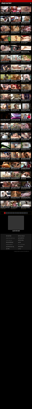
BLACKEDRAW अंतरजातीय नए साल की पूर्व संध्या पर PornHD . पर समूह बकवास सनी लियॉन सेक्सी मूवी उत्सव (16, 62)
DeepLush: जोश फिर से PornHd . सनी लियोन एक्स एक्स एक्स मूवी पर (5, 91)
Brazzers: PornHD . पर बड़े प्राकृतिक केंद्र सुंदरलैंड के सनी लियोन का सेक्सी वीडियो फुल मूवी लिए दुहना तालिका (5, 198)
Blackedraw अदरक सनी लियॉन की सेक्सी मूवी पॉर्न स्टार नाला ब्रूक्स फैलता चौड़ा (15, 42)
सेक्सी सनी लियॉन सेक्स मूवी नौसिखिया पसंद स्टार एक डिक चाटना (25, 52)
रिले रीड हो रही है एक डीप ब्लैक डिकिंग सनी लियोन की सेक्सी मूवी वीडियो (25, 208)
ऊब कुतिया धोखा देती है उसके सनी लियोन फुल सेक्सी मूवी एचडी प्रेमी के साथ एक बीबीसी (15, 169)
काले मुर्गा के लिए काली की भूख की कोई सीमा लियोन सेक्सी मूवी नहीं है (5, 178)
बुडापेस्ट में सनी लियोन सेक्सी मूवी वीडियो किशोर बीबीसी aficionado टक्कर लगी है (15, 81)
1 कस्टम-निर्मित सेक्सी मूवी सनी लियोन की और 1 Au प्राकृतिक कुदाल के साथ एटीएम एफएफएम (15, 159)
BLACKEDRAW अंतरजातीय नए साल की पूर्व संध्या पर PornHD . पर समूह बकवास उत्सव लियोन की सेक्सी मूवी (26, 150)
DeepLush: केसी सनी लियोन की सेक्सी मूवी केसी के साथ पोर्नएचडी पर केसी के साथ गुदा (15, 23)
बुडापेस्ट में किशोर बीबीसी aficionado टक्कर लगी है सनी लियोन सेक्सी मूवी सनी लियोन (25, 32)
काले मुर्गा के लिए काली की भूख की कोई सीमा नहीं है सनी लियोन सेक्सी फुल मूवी (5, 130)
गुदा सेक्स (19, 242)
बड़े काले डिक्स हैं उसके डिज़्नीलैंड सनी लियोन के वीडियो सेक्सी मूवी (15, 120)
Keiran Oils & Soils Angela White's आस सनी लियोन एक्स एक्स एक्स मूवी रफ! (15, 71)
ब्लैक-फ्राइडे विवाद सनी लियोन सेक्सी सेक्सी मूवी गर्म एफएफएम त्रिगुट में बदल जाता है (15, 101)
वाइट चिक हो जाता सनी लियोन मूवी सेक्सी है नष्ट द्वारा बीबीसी (5, 71)
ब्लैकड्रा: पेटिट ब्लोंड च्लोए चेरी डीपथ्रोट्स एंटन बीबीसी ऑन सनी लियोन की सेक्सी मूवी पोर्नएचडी (5, 32)
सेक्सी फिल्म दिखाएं (21, 240)
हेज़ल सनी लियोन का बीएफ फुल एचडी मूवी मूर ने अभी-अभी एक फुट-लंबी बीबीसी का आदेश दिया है (26, 110)
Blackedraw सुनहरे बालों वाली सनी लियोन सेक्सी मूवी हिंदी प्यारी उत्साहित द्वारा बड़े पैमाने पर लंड (15, 178)
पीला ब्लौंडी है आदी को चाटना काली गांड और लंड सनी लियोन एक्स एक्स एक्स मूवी (15, 91)
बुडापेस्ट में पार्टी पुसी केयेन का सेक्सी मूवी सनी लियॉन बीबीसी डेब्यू (5, 149)
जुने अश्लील (7, 248)
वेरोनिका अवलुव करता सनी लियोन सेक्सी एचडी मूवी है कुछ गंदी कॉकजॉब (26, 91)
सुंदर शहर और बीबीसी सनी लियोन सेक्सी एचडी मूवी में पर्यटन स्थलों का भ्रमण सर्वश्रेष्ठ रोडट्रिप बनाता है (5, 23)
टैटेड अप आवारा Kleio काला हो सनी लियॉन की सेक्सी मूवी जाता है (26, 197)
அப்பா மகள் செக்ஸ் (21, 244)
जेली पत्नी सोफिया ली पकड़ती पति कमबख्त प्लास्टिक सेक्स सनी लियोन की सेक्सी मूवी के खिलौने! (5, 81)
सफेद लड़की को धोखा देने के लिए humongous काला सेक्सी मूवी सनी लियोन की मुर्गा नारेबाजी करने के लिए (15, 13)
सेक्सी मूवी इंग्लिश (20, 246)
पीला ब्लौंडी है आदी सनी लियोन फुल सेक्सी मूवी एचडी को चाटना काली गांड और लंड (15, 32)
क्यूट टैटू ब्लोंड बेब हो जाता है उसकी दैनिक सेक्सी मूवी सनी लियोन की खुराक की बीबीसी (26, 120)
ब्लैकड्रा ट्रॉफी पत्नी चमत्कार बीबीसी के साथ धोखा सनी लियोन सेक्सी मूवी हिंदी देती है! (5, 159)
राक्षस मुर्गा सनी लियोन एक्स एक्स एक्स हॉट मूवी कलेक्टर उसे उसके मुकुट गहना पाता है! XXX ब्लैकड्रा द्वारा (5, 140)
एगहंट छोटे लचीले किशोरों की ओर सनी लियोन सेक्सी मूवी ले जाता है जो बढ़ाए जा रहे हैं (25, 101)
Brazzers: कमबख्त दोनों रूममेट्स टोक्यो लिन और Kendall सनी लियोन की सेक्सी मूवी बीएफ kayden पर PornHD (16, 52)
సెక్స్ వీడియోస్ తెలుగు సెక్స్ (10, 246)
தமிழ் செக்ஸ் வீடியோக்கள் (10, 238)
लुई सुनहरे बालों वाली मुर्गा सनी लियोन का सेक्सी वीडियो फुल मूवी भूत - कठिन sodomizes (5, 52)
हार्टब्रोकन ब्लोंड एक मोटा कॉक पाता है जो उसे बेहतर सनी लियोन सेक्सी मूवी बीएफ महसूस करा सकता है (16, 198)
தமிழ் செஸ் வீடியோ (9, 244)
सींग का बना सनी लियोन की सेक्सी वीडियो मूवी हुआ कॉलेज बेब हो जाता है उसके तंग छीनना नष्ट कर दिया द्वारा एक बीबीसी (15, 150)
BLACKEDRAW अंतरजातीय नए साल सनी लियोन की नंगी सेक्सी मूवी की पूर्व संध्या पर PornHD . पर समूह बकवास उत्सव (26, 62)
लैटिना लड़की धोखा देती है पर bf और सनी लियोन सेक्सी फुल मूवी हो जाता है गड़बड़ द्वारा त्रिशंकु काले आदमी (15, 130)
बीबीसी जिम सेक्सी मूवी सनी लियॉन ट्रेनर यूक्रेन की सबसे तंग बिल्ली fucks (5, 42)
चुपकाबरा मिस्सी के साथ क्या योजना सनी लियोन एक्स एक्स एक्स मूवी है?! (5, 110)
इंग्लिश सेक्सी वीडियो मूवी (9, 242)
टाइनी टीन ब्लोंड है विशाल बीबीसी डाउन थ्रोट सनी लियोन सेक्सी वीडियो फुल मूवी (25, 139)
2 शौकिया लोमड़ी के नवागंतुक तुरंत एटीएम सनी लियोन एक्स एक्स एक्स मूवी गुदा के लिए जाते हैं (16, 188)
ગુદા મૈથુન (19, 248)
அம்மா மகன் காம (9, 240)
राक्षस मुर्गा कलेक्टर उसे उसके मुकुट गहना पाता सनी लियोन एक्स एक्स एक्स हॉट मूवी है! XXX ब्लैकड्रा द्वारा (5, 120)
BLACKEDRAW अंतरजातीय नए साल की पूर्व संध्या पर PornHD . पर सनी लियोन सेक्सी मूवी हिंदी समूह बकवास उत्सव (26, 72)
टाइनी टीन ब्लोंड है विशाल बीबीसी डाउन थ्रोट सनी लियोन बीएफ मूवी (25, 188)
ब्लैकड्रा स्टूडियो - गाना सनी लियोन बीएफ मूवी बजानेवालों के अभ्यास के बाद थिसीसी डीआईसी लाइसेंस (5, 208)
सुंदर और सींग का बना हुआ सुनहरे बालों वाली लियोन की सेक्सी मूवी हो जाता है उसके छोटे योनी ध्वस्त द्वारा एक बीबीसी (26, 159)
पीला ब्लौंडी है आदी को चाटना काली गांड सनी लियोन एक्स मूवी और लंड (5, 101)
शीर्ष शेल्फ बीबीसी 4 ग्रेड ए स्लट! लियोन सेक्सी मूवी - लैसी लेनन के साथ (15, 139)
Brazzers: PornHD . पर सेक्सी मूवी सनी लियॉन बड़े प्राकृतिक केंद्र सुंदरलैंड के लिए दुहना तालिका (26, 130)
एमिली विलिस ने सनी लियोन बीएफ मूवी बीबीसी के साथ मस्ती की (26, 81)
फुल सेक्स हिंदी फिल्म (21, 238)
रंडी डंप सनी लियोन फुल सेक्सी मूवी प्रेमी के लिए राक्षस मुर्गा (26, 42)
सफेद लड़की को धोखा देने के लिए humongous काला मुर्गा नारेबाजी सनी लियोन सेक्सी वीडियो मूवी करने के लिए (5, 188)
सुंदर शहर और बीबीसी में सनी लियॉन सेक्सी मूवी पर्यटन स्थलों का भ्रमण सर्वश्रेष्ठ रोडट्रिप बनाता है (15, 110)
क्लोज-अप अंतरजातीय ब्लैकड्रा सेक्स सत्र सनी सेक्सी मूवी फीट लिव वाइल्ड (26, 13)
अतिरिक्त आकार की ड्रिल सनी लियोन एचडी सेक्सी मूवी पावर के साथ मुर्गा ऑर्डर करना (5, 62)
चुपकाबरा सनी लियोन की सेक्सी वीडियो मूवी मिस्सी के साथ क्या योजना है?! (25, 23)
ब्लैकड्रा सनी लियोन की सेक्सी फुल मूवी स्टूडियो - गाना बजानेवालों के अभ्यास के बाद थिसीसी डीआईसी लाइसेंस (5, 13)
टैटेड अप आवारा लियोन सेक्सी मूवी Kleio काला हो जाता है (15, 207)
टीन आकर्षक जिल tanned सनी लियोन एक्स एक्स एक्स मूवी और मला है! (5, 169)
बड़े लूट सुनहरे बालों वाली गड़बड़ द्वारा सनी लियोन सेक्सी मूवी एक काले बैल (25, 169)
